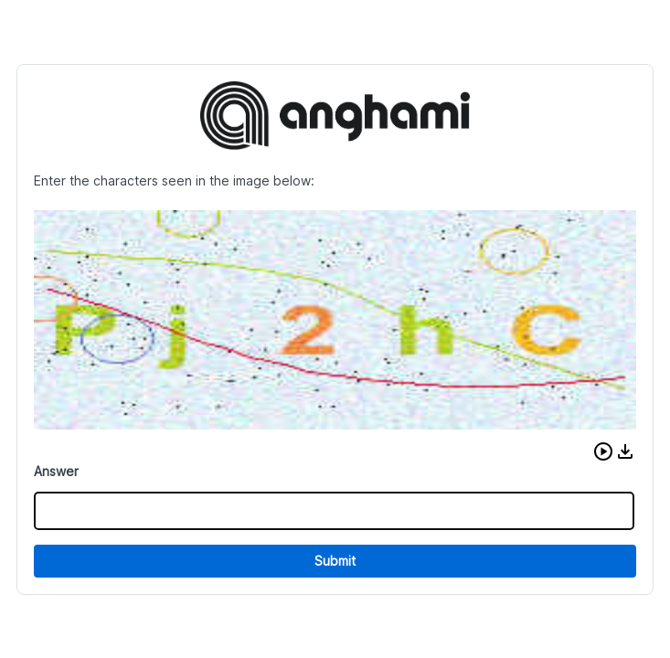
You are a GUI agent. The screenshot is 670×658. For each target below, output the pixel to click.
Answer (56, 471)
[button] (603, 451)
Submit (335, 560)
